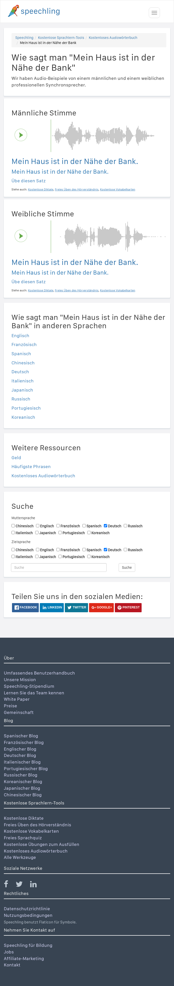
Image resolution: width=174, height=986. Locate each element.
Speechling (24, 38)
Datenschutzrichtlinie (27, 908)
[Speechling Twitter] (22, 885)
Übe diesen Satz (28, 180)
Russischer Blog (20, 775)
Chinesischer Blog (23, 794)
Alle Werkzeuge (20, 857)
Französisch (24, 344)
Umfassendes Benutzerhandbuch (39, 673)
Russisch (20, 398)
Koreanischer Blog (23, 781)
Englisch (20, 335)
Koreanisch (23, 417)
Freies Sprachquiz (23, 837)
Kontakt (12, 964)
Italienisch (22, 380)
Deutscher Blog (20, 755)
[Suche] (59, 567)
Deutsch (20, 371)
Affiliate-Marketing (24, 958)
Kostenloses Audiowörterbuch (113, 38)
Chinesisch (23, 362)
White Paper (17, 699)
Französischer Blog (24, 742)
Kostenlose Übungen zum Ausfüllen (41, 844)
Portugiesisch (26, 408)
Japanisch (22, 390)
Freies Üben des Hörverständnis (37, 824)
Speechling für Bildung (28, 945)
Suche (127, 567)
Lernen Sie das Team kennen (34, 692)
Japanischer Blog (22, 788)
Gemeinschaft (19, 712)
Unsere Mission (20, 679)
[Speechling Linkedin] (36, 885)
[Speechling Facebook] (9, 885)
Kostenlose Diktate (24, 818)
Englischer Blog (20, 749)
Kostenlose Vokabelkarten (31, 831)
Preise (10, 705)
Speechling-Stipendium (29, 686)
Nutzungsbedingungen (28, 915)
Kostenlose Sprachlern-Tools (61, 38)
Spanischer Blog (21, 735)
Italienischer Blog (22, 762)
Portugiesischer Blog (26, 768)
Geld (16, 457)
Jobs (9, 951)
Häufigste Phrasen (31, 466)
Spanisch (21, 353)
